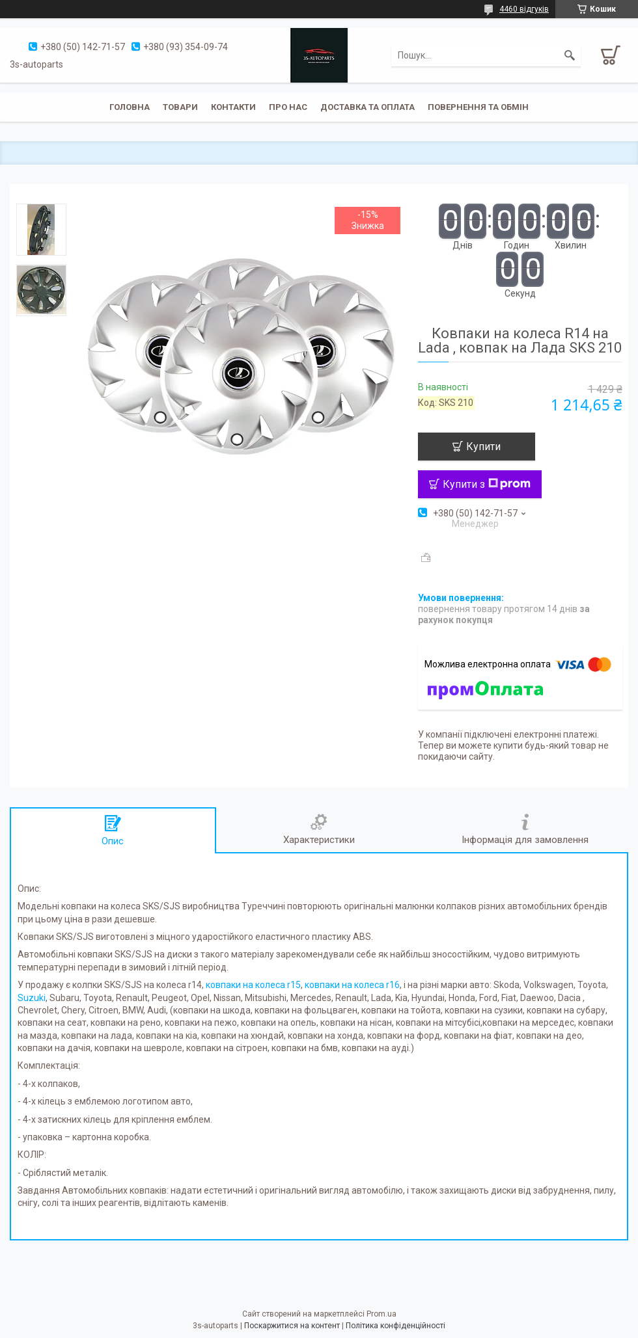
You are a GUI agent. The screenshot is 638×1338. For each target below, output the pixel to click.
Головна (129, 107)
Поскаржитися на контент (292, 1325)
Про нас (288, 107)
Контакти (233, 107)
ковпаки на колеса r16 (352, 985)
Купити (483, 446)
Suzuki (32, 998)
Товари (180, 107)
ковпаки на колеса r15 (253, 985)
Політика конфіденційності (395, 1325)
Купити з (487, 484)
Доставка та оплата (367, 107)
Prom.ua (381, 1313)
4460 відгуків (524, 9)
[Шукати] (569, 55)
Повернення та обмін (478, 107)
